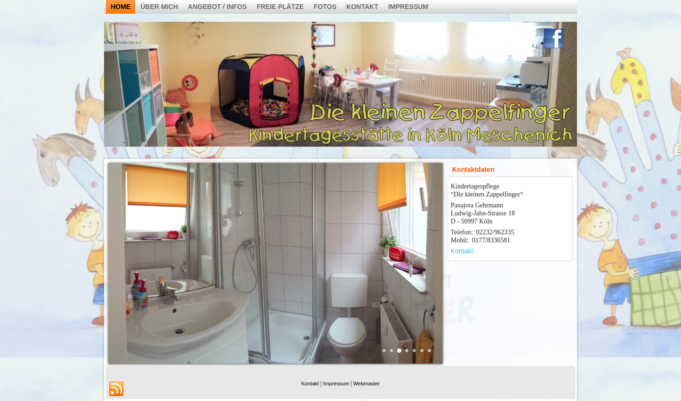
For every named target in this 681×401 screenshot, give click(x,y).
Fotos (325, 6)
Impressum (408, 6)
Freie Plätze (280, 6)
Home (121, 6)
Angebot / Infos (217, 6)
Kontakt (362, 6)
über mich (159, 6)
